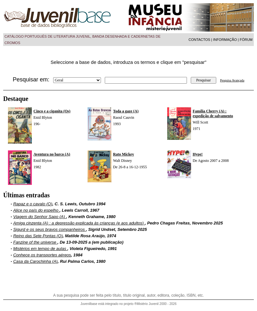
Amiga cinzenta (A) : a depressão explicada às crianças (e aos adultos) (79, 223)
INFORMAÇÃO (225, 40)
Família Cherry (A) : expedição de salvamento (213, 113)
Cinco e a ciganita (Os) (51, 111)
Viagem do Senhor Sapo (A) (39, 216)
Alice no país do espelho (36, 210)
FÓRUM (246, 40)
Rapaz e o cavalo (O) (32, 203)
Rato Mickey (123, 154)
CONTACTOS (199, 40)
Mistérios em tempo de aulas (40, 248)
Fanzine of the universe (35, 242)
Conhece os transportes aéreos (42, 255)
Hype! (198, 154)
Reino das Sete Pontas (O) (37, 235)
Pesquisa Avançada (232, 80)
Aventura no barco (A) (51, 154)
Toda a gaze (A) (126, 111)
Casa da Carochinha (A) (35, 261)
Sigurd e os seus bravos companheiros (49, 229)
